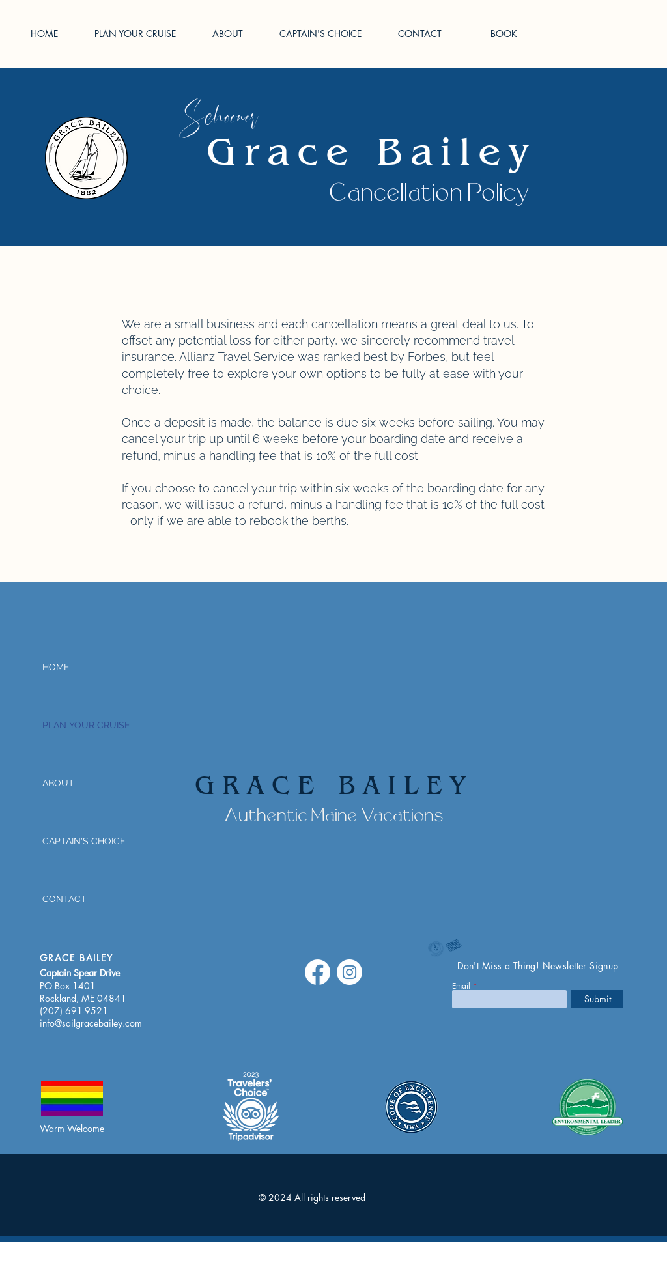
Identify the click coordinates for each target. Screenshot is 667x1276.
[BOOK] (503, 34)
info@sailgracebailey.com (91, 1023)
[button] (144, 33)
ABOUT (58, 783)
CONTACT (64, 899)
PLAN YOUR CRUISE (85, 725)
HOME (56, 667)
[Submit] (597, 999)
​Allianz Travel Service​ (238, 356)
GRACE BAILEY (334, 787)
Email (461, 986)
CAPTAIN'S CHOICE (84, 841)
